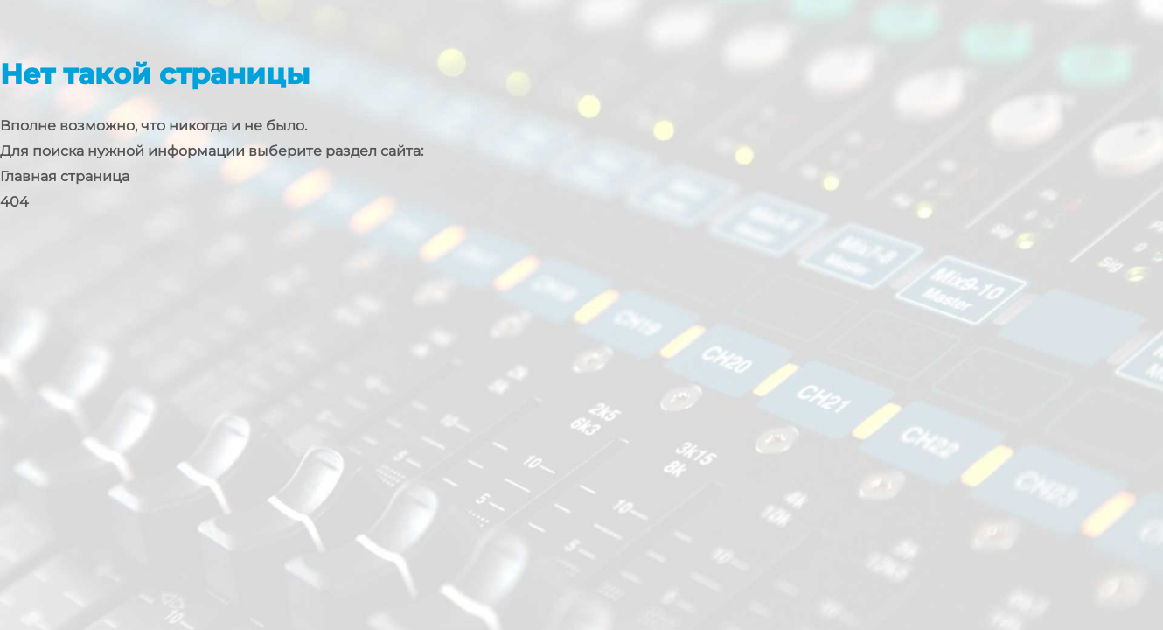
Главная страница (64, 176)
